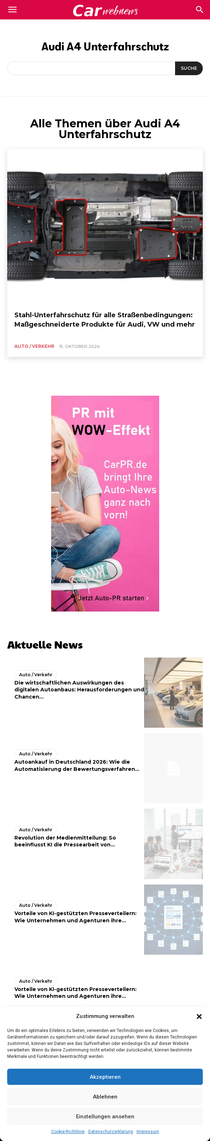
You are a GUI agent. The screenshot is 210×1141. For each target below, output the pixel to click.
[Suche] (189, 68)
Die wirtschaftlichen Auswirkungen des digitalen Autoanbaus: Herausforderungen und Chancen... (79, 689)
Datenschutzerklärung (110, 1131)
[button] (199, 1016)
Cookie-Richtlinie (68, 1131)
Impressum (148, 1131)
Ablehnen (105, 1097)
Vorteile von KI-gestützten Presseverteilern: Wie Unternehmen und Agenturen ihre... (75, 993)
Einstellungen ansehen (105, 1116)
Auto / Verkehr (34, 346)
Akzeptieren (105, 1077)
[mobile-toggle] (12, 9)
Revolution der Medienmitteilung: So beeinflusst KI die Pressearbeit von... (65, 841)
